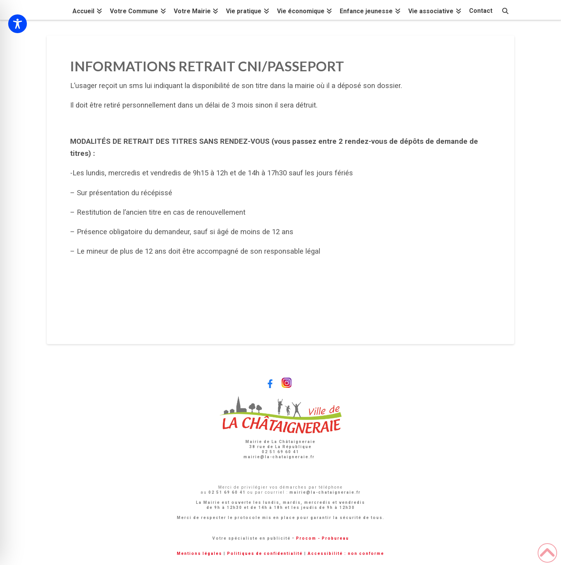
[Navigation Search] (505, 10)
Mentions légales (199, 553)
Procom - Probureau (322, 538)
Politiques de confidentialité (265, 553)
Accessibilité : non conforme (346, 553)
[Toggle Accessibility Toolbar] (17, 24)
